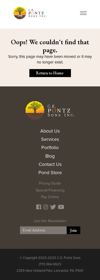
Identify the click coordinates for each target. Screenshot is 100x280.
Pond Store (50, 172)
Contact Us (50, 164)
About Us (50, 131)
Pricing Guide (50, 183)
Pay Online (50, 197)
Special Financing (50, 190)
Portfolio (50, 147)
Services (50, 139)
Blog (50, 156)
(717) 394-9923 (50, 264)
